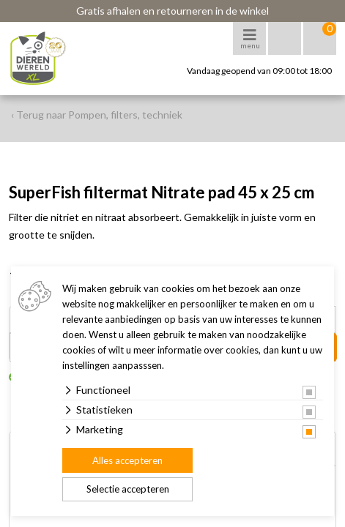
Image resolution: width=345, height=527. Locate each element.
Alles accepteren (127, 460)
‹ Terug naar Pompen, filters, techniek (96, 114)
